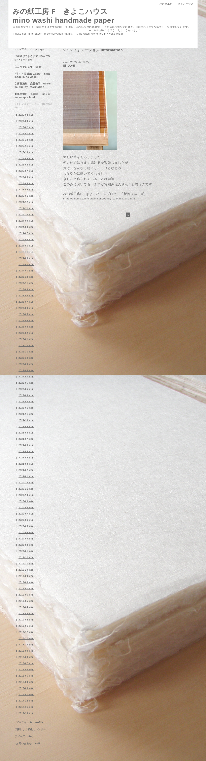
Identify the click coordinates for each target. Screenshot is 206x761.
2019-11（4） (26, 563)
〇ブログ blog (23, 736)
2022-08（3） (26, 370)
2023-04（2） (26, 320)
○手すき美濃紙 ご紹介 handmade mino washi (32, 75)
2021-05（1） (26, 451)
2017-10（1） (26, 713)
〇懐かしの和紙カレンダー (32, 729)
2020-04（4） (26, 532)
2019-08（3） (26, 582)
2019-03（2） (26, 613)
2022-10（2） (26, 358)
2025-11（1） (26, 146)
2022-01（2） (26, 408)
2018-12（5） (26, 632)
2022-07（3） (26, 376)
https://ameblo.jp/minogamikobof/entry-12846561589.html (99, 198)
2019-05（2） (26, 601)
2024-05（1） (26, 245)
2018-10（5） (26, 644)
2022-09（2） (26, 364)
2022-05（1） (26, 389)
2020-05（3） (26, 526)
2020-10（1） (26, 495)
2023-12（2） (26, 277)
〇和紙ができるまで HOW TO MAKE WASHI (32, 58)
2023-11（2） (26, 283)
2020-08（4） (26, 507)
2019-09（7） (26, 576)
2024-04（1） (26, 252)
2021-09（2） (26, 426)
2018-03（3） (26, 688)
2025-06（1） (26, 177)
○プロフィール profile (28, 722)
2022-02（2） (26, 401)
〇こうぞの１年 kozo (28, 66)
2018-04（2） (26, 682)
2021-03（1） (26, 464)
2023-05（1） (26, 314)
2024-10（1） (26, 214)
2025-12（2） (26, 140)
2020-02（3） (26, 545)
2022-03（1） (26, 395)
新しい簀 (69, 65)
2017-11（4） (26, 707)
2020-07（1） (26, 513)
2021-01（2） (26, 476)
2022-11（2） (26, 351)
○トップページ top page (29, 49)
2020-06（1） (26, 520)
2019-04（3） (26, 607)
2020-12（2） (26, 482)
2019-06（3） (26, 595)
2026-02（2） (26, 127)
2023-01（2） (26, 339)
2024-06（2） (26, 239)
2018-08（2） (26, 657)
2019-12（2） (26, 557)
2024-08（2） (26, 227)
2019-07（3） (26, 588)
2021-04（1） (26, 457)
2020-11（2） (26, 489)
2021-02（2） (26, 470)
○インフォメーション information (33, 106)
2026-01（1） (26, 133)
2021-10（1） (26, 420)
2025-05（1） (26, 183)
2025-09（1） (26, 158)
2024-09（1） (26, 221)
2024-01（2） (26, 270)
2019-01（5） (26, 626)
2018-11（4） (26, 638)
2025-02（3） (26, 189)
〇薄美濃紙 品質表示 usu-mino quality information (33, 85)
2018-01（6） (26, 694)
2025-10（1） (26, 152)
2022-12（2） (26, 345)
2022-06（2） (26, 383)
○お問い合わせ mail (27, 743)
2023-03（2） (26, 327)
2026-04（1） (26, 115)
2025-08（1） (26, 164)
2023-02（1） (26, 333)
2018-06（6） (26, 669)
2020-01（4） (26, 551)
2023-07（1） (26, 302)
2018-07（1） (26, 663)
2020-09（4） (26, 501)
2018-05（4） (26, 676)
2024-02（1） (26, 264)
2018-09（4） (26, 651)
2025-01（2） (26, 196)
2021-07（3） (26, 439)
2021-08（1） (26, 432)
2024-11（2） (26, 208)
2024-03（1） (26, 258)
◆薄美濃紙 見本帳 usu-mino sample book (33, 96)
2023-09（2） (26, 289)
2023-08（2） (26, 295)
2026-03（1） (26, 121)
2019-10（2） (26, 570)
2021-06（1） (26, 445)
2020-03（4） (26, 538)
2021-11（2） (26, 414)
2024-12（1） (26, 202)
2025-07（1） (26, 171)
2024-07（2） (26, 233)
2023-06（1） (26, 308)
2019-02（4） (26, 619)
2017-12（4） (26, 700)
